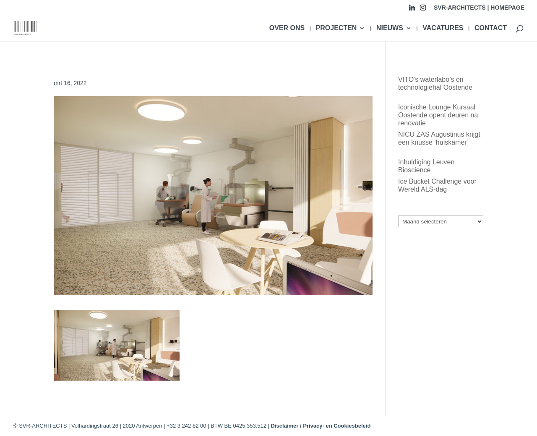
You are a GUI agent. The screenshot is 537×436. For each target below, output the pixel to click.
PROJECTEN (336, 28)
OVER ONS (287, 28)
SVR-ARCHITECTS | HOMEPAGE (479, 8)
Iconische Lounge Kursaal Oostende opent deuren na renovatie (438, 115)
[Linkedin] (412, 10)
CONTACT (490, 28)
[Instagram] (423, 10)
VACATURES (442, 28)
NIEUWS (389, 28)
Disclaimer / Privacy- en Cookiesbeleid (321, 426)
